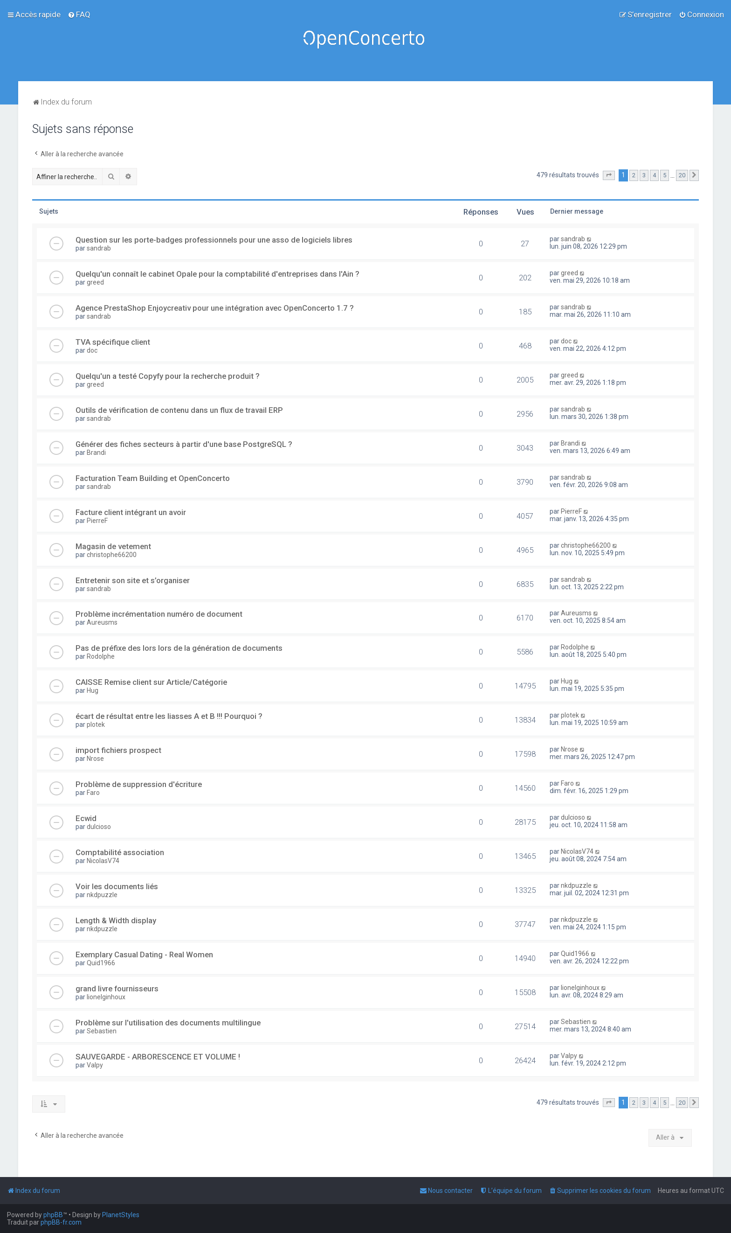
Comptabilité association (120, 852)
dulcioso (99, 826)
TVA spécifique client (113, 342)
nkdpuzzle (102, 895)
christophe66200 (112, 554)
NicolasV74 (103, 860)
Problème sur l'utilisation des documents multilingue (168, 1022)
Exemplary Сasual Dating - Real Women (144, 954)
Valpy (95, 1065)
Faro (93, 792)
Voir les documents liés (117, 886)
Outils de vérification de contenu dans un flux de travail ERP (179, 410)
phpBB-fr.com (61, 1222)
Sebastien (102, 1031)
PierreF (97, 520)
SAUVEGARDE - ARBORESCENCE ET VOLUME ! (158, 1056)
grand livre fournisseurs (117, 988)
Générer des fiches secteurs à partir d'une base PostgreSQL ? (184, 444)
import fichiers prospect (118, 750)
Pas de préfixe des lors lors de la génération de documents (179, 648)
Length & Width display (116, 920)
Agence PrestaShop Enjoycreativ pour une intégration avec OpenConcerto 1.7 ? (215, 308)
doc (92, 350)
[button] (609, 175)
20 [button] (682, 175)
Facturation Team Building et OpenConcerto (153, 478)
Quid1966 (101, 963)
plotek (96, 724)
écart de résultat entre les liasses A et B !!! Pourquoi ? (169, 716)
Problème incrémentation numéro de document (159, 614)
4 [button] (654, 175)
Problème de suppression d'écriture (139, 784)
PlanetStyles (120, 1215)
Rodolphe (101, 656)
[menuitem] (79, 14)
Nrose (95, 758)
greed (95, 282)
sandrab (99, 248)
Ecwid (86, 818)
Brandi (96, 452)
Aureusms (102, 622)
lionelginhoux (106, 997)
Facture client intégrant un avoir (131, 512)
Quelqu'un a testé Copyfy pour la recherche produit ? (168, 376)
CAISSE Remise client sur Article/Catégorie (151, 682)
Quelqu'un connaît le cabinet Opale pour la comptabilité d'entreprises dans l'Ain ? (217, 274)
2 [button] (633, 175)
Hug (92, 690)
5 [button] (664, 175)
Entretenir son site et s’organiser (133, 580)
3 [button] (644, 175)
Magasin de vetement (113, 546)
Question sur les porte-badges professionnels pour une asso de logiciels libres (214, 239)
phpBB (53, 1215)
